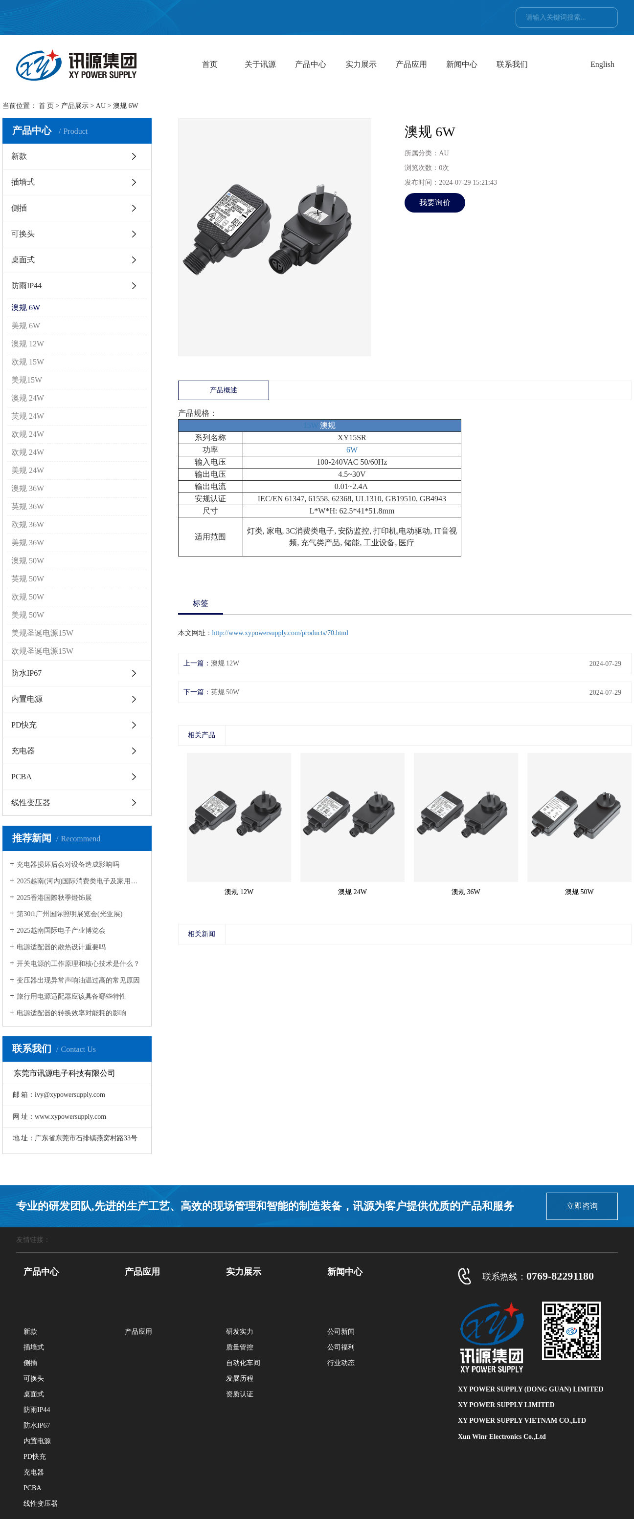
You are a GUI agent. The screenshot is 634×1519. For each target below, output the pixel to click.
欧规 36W (27, 524)
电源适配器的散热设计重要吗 (61, 947)
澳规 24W (27, 398)
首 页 (46, 105)
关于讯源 (260, 64)
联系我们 (512, 64)
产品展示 (75, 105)
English (602, 64)
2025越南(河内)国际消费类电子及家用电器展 (80, 881)
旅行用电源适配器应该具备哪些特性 (71, 996)
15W (310, 425)
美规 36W (27, 542)
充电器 (23, 751)
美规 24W (27, 470)
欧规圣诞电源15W (42, 651)
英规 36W (27, 506)
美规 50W (27, 615)
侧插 (19, 208)
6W (352, 450)
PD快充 (24, 725)
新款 (19, 156)
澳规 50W (27, 560)
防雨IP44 (26, 285)
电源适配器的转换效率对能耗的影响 (71, 1013)
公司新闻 (341, 1331)
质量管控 (239, 1347)
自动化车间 (243, 1363)
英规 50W (27, 579)
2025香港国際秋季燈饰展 (54, 897)
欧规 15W (27, 362)
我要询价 (435, 202)
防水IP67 (26, 673)
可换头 (23, 234)
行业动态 (341, 1363)
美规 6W (25, 325)
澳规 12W (27, 344)
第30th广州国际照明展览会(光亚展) (69, 914)
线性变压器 (30, 802)
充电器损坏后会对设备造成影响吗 (68, 864)
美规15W (26, 380)
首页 (210, 64)
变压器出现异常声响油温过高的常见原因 (78, 980)
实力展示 (361, 64)
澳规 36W (27, 488)
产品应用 (411, 64)
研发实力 (239, 1331)
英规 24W (27, 416)
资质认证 (239, 1394)
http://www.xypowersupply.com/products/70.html (280, 633)
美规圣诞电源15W (42, 633)
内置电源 (27, 699)
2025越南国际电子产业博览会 (61, 930)
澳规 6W (25, 307)
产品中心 (310, 64)
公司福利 (341, 1347)
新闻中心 (461, 64)
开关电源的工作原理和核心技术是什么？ (78, 963)
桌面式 (23, 260)
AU (101, 105)
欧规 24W (27, 434)
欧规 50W (27, 597)
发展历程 (239, 1378)
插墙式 (23, 182)
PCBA (21, 776)
